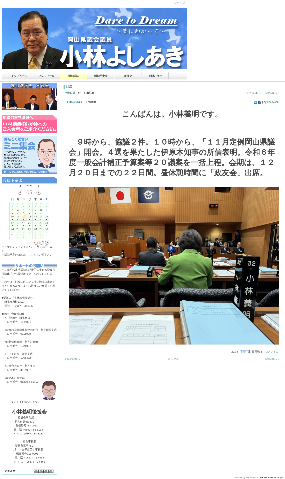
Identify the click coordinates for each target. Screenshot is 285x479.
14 (35, 217)
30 (35, 204)
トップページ (19, 75)
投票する (244, 351)
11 (17, 217)
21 (35, 223)
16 (46, 217)
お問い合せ (155, 75)
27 (17, 204)
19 (23, 224)
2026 (29, 186)
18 (17, 223)
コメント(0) (272, 351)
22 (40, 223)
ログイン (179, 2)
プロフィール (46, 75)
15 (40, 217)
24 (12, 229)
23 (46, 223)
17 (12, 223)
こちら (32, 254)
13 (29, 217)
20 (29, 223)
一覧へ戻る (172, 359)
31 (12, 236)
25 (17, 229)
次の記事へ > (271, 92)
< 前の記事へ (253, 92)
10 (12, 217)
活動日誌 (73, 75)
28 (23, 204)
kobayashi (273, 101)
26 (12, 204)
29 (29, 204)
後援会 (128, 75)
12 (23, 217)
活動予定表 (101, 75)
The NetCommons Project (271, 478)
